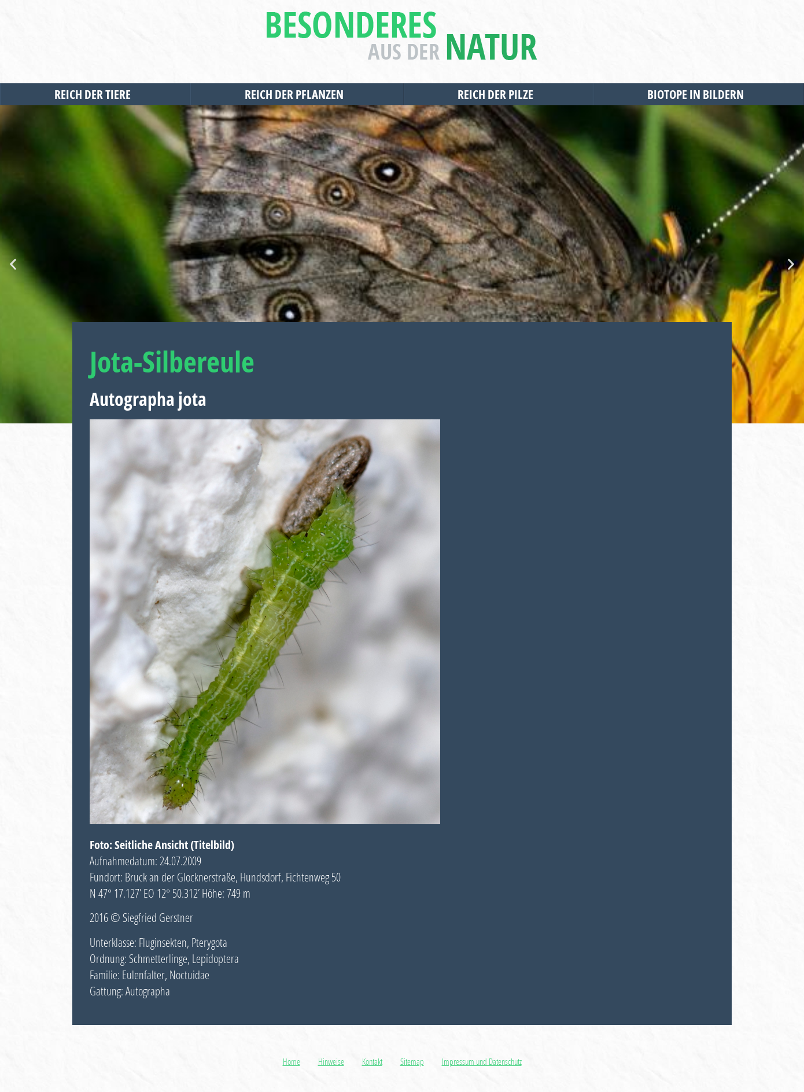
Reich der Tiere (95, 94)
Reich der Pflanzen (297, 94)
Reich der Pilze (498, 94)
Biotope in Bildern (698, 94)
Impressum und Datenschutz (482, 1061)
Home (291, 1061)
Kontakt (372, 1061)
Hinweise (331, 1061)
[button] (13, 264)
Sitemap (412, 1061)
